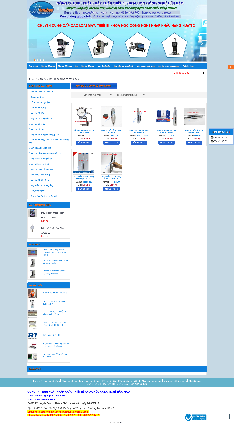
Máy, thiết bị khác (39, 191)
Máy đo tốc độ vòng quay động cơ (46, 153)
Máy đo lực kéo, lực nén (42, 92)
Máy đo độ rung (38, 129)
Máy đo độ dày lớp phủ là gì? (55, 293)
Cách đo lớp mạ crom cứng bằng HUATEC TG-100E (55, 323)
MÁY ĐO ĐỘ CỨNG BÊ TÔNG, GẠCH (64, 79)
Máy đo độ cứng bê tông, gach (45, 134)
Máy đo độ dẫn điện (40, 180)
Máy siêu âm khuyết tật (41, 158)
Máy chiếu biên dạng (40, 175)
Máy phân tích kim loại (41, 148)
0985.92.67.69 (218, 141)
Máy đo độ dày (37, 113)
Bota (122, 422)
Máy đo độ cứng (38, 108)
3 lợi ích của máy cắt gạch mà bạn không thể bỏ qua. (56, 344)
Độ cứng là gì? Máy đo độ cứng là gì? (54, 302)
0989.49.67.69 (218, 137)
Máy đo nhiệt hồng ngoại (42, 169)
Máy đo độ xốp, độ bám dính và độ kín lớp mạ (49, 141)
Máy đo (43, 79)
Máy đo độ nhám (38, 124)
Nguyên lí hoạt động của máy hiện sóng (55, 355)
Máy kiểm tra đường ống (42, 185)
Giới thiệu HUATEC (51, 335)
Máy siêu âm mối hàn (40, 164)
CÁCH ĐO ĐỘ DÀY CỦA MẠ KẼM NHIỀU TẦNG (55, 313)
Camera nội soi (37, 97)
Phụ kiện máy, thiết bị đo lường (45, 196)
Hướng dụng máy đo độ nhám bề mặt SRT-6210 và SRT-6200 (54, 252)
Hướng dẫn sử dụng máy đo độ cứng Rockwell (55, 272)
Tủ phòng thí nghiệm (40, 102)
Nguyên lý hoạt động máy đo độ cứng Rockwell (55, 261)
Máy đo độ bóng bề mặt (41, 118)
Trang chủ (33, 79)
